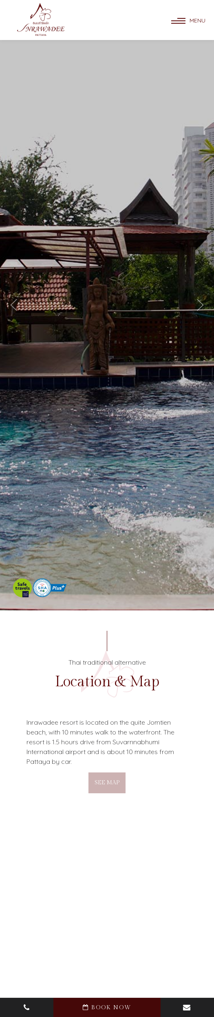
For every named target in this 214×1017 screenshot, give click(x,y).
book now (107, 1007)
